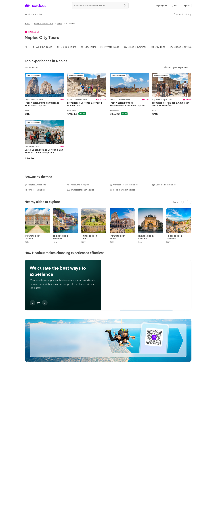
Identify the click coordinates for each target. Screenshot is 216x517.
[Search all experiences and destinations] (100, 5)
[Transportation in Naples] (80, 189)
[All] (26, 47)
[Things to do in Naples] (43, 23)
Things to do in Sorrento (61, 237)
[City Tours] (90, 47)
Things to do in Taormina (174, 237)
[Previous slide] (32, 303)
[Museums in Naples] (78, 184)
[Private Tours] (111, 47)
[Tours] (59, 23)
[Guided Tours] (68, 47)
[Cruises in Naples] (35, 189)
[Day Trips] (160, 47)
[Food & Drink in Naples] (122, 189)
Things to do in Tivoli (89, 237)
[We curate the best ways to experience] (146, 282)
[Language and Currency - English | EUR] (161, 5)
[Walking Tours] (44, 47)
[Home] (27, 23)
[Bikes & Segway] (137, 47)
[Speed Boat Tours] (184, 47)
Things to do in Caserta (32, 237)
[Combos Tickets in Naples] (124, 184)
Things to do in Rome (117, 237)
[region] (108, 47)
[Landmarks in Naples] (164, 184)
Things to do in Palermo (146, 237)
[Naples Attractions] (35, 184)
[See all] (176, 202)
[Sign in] (186, 5)
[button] (174, 5)
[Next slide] (45, 303)
